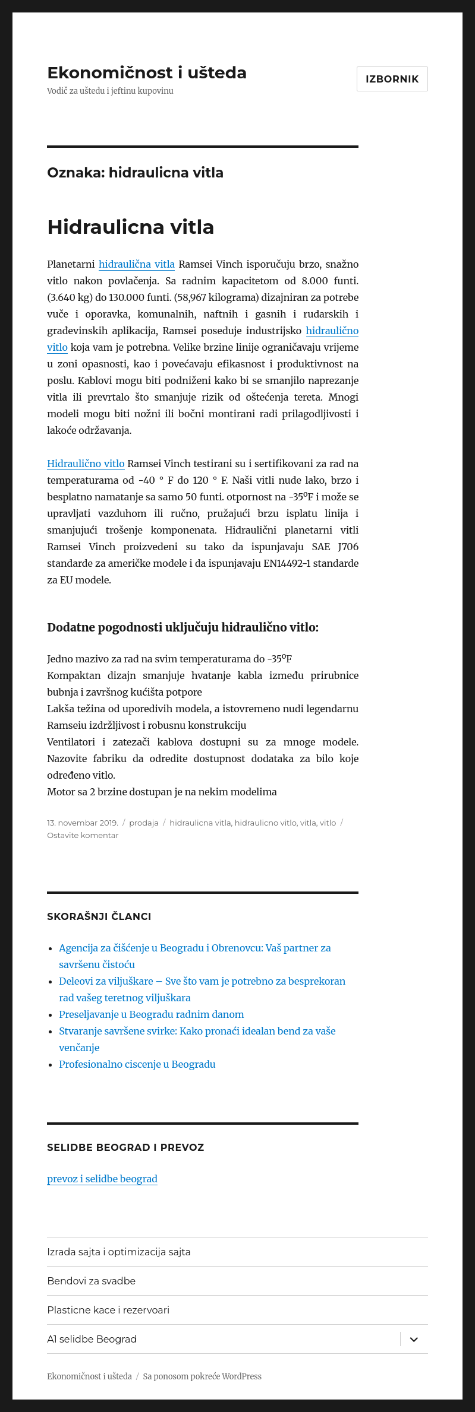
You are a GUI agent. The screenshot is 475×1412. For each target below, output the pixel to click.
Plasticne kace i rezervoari (108, 1310)
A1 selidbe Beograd (92, 1339)
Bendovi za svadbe (91, 1281)
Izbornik (392, 79)
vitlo (328, 822)
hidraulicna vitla (200, 822)
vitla (308, 822)
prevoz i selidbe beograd (102, 1179)
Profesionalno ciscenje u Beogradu (137, 1064)
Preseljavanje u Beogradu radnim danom (151, 1014)
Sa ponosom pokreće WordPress (202, 1377)
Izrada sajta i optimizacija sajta (119, 1252)
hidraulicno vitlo (266, 822)
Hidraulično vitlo (85, 463)
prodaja (144, 822)
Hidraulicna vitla (131, 227)
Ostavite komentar (83, 835)
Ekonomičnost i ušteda (147, 72)
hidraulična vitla (137, 264)
